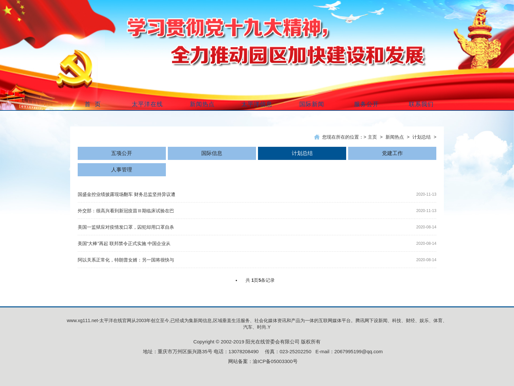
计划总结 (421, 137)
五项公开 (121, 153)
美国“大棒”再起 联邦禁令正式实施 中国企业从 (124, 243)
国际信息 (211, 153)
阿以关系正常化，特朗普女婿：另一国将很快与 (126, 259)
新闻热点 (395, 137)
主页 (372, 137)
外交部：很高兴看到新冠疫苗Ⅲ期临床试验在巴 (126, 210)
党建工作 (392, 153)
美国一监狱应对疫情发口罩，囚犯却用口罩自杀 (126, 227)
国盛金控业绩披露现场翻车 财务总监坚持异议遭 (126, 194)
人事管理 (121, 169)
